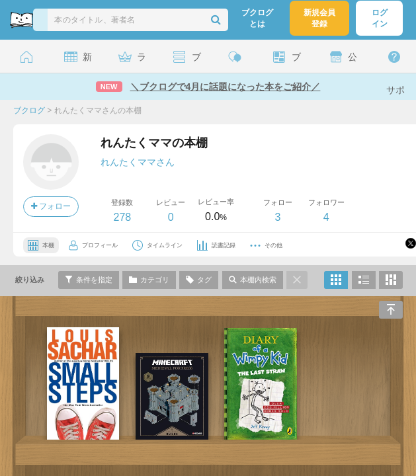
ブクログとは (257, 18)
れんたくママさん (138, 162)
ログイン (380, 18)
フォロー (51, 206)
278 (122, 217)
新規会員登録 (319, 18)
